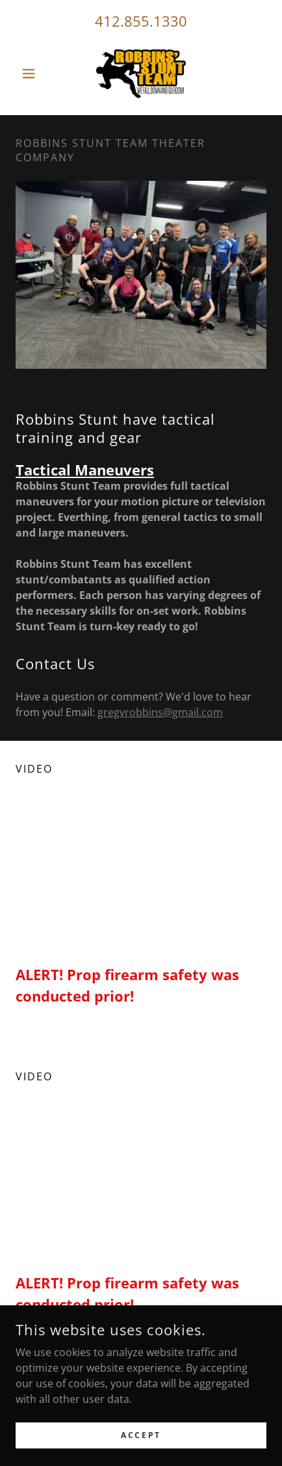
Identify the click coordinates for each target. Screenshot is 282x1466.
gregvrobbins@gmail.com (160, 712)
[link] (141, 73)
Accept (140, 1435)
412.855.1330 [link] (141, 21)
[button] (34, 73)
